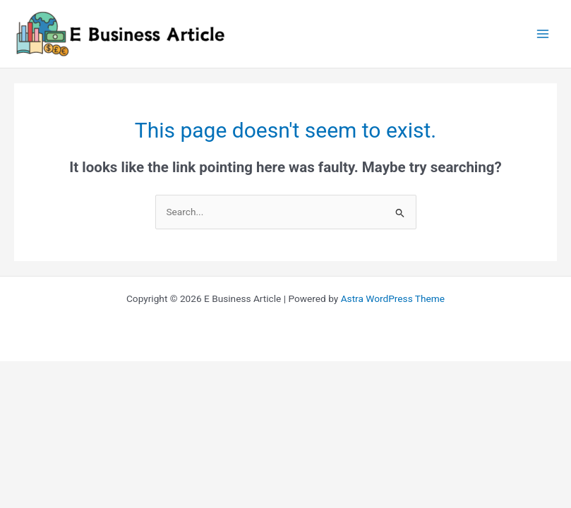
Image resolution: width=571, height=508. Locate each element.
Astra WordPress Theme (393, 298)
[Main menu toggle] (543, 34)
